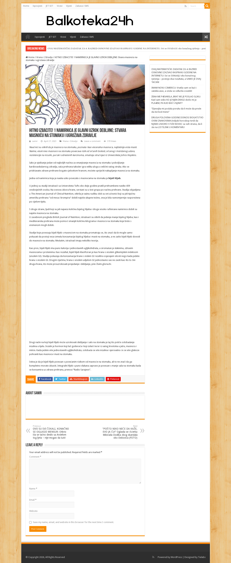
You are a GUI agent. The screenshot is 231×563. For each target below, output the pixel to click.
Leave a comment (92, 141)
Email (32, 499)
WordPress (176, 557)
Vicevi (59, 6)
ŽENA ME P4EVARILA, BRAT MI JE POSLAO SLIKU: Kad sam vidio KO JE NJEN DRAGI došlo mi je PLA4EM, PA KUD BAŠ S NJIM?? (176, 99)
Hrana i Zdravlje (44, 57)
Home (26, 6)
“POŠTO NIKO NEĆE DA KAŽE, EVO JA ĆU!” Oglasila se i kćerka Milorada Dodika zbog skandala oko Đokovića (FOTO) (119, 432)
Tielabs (202, 557)
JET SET (49, 6)
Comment (35, 456)
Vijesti (69, 6)
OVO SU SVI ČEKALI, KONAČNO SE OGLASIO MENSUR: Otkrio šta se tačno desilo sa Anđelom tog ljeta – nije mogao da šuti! (51, 432)
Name (33, 488)
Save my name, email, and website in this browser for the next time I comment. (73, 522)
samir (35, 141)
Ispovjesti (37, 6)
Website (33, 511)
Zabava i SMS (82, 6)
